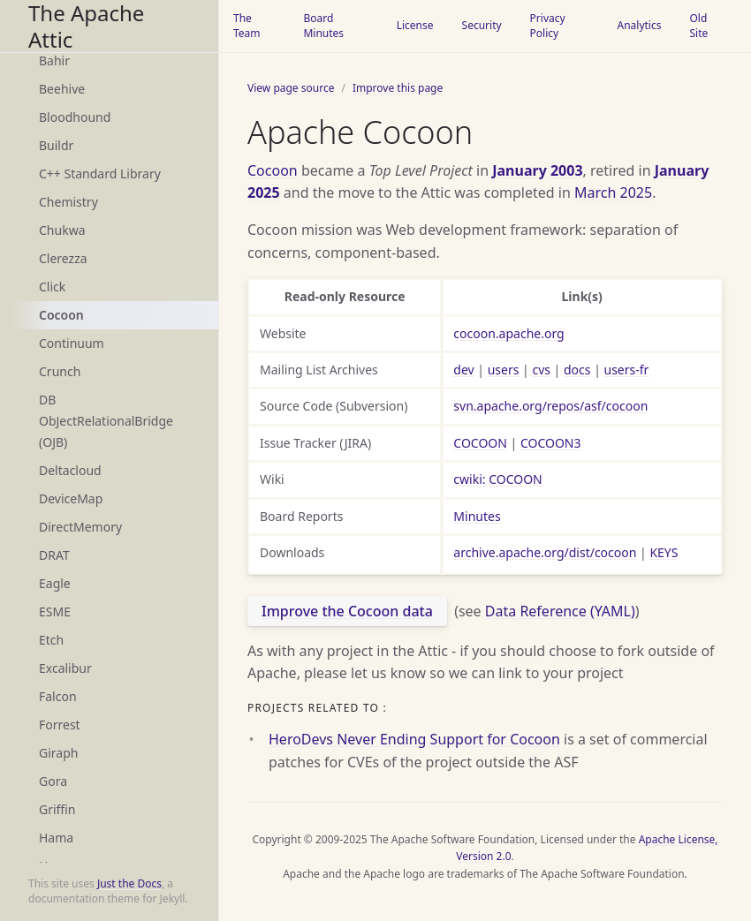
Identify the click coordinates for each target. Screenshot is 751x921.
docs (577, 369)
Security (482, 25)
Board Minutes (323, 26)
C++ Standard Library (100, 173)
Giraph (58, 752)
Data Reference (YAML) (560, 611)
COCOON (480, 442)
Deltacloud (70, 470)
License (415, 25)
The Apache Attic (86, 26)
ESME (55, 611)
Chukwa (62, 230)
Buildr (56, 145)
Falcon (58, 696)
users (504, 369)
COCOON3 (550, 442)
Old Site (698, 26)
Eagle (55, 583)
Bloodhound (74, 117)
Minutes (476, 516)
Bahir (54, 60)
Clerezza (63, 258)
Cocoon (61, 314)
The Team (247, 26)
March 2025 (613, 192)
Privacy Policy (547, 26)
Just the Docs (129, 883)
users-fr (626, 369)
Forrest (59, 724)
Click (52, 286)
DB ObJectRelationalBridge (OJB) (106, 420)
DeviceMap (70, 498)
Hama (56, 837)
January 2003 (537, 170)
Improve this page (398, 87)
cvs (541, 369)
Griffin (57, 809)
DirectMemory (80, 526)
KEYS (663, 552)
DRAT (54, 555)
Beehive (62, 88)
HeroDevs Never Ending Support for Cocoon (414, 739)
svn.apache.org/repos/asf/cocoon (550, 405)
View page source (290, 87)
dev (463, 369)
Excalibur (65, 668)
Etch (51, 639)
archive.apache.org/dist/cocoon (544, 552)
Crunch (59, 371)
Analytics (639, 25)
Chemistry (68, 201)
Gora (53, 781)
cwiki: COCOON (497, 479)
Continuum (71, 343)
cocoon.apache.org (508, 333)
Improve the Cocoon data (347, 611)
